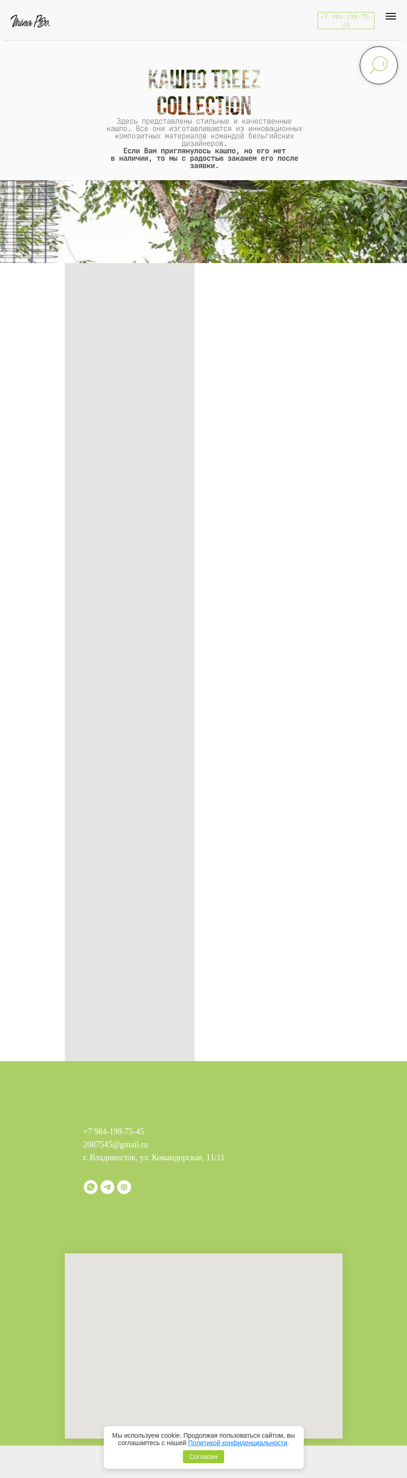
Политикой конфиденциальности (237, 1443)
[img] (30, 20)
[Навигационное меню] (391, 16)
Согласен (203, 1456)
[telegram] (107, 1187)
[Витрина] (124, 1187)
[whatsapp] (91, 1187)
